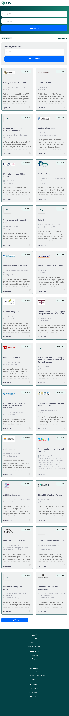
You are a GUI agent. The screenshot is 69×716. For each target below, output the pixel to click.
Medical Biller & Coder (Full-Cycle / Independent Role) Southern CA (51, 313)
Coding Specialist (10, 449)
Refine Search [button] (6, 38)
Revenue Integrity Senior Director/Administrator (13, 129)
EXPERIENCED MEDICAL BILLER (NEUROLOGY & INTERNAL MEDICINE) (16, 405)
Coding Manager (44, 82)
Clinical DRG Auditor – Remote (50, 495)
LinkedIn (36, 696)
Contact (34, 639)
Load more (15, 620)
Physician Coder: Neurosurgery (50, 266)
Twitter (36, 689)
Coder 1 (41, 220)
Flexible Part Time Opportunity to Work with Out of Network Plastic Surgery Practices (51, 359)
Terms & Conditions (34, 646)
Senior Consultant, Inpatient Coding (14, 221)
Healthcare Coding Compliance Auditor (15, 588)
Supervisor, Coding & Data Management (48, 588)
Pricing (34, 659)
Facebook (35, 685)
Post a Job (34, 655)
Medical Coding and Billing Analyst (14, 175)
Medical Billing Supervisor (48, 128)
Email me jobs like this (12, 47)
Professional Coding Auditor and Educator (51, 450)
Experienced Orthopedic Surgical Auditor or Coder (51, 404)
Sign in (34, 663)
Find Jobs (34, 28)
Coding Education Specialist (14, 82)
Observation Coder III (11, 357)
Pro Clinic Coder (44, 174)
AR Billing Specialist (11, 495)
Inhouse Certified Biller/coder (15, 266)
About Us (34, 643)
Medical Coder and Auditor (14, 541)
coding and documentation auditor (51, 541)
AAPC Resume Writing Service (34, 676)
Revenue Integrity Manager (14, 312)
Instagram (36, 692)
